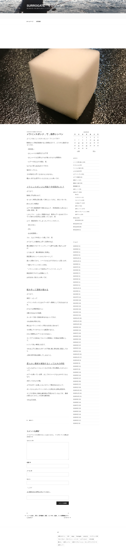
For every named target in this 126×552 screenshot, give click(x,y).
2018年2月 (76, 415)
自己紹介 (38, 16)
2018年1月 (76, 418)
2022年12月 (76, 252)
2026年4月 (76, 240)
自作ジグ (77, 200)
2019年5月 (76, 370)
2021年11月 (76, 283)
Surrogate (78, 531)
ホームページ (30, 16)
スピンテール (78, 195)
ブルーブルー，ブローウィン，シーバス (68, 533)
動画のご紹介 (76, 178)
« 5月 (78, 146)
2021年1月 (76, 310)
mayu (72, 531)
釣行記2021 (78, 215)
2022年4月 (76, 270)
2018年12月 (76, 385)
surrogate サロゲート (45, 5)
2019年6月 (76, 367)
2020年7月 (76, 328)
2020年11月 (76, 316)
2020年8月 (76, 325)
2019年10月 (76, 355)
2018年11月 (76, 388)
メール (29, 465)
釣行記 (75, 212)
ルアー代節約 (76, 171)
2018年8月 (76, 397)
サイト (29, 474)
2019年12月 (76, 349)
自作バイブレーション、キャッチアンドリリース (84, 536)
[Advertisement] (63, 31)
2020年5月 (76, 334)
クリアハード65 (94, 531)
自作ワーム (78, 209)
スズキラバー (78, 192)
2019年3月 (76, 376)
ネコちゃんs (76, 159)
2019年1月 (76, 382)
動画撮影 (75, 180)
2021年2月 (76, 307)
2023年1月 (76, 249)
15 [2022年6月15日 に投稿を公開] (82, 137)
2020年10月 (76, 319)
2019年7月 (76, 364)
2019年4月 (76, 373)
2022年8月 (76, 258)
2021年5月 (76, 298)
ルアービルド (83, 533)
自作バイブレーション (80, 206)
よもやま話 (76, 165)
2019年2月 (76, 379)
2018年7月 (76, 400)
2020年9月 (76, 322)
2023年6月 (76, 243)
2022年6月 (76, 264)
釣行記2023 (76, 224)
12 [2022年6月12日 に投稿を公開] (98, 134)
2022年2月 (76, 276)
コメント (30, 435)
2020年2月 (76, 343)
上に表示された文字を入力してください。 (39, 486)
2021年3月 (76, 303)
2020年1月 (76, 346)
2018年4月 (76, 409)
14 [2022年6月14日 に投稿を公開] (78, 137)
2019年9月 (76, 358)
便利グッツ (76, 174)
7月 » (94, 146)
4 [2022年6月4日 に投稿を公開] (94, 132)
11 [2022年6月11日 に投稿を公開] (94, 134)
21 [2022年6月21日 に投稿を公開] (78, 140)
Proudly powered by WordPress (34, 548)
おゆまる (85, 531)
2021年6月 (76, 294)
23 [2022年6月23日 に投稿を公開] (86, 140)
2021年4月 (76, 301)
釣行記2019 (76, 218)
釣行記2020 (76, 221)
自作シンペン (78, 203)
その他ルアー (78, 197)
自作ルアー (31, 415)
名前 (29, 457)
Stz (76, 189)
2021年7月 (76, 292)
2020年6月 (76, 331)
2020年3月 (76, 340)
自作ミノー (76, 184)
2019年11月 (76, 352)
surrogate (39, 126)
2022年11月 (76, 255)
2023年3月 (76, 246)
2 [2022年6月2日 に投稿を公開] (86, 132)
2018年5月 (76, 406)
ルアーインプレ (77, 169)
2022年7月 (76, 261)
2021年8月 (76, 288)
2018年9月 (76, 394)
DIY (68, 531)
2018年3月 (76, 412)
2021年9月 (76, 285)
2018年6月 (76, 403)
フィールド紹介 (77, 162)
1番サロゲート (61, 531)
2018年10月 (76, 391)
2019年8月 (76, 361)
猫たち (59, 536)
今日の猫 (91, 533)
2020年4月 (76, 337)
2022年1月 (76, 279)
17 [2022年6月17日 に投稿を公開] (90, 137)
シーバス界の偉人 (77, 156)
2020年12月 (76, 313)
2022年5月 (76, 267)
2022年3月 (76, 273)
